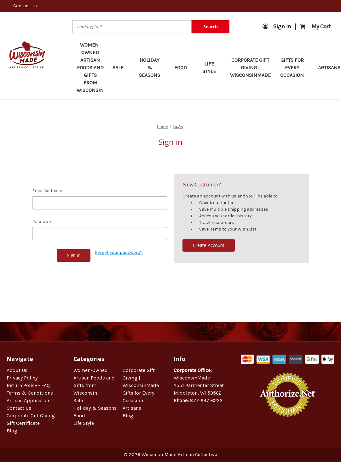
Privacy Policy (22, 378)
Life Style (211, 67)
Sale (121, 68)
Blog (12, 431)
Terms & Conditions (30, 393)
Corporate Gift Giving (31, 416)
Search (210, 27)
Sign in (277, 26)
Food (183, 68)
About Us (17, 370)
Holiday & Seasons (152, 67)
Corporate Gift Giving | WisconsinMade (250, 67)
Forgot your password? (118, 252)
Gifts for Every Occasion (294, 67)
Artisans (132, 408)
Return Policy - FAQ (28, 385)
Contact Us (25, 6)
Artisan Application (28, 400)
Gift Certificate (23, 423)
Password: (43, 221)
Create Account (208, 245)
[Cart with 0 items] (315, 26)
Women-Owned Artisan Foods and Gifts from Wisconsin (90, 67)
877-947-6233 (206, 400)
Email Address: (47, 190)
